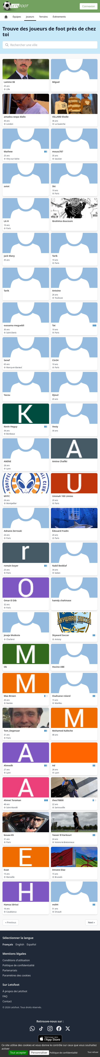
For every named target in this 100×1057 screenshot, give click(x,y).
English (20, 944)
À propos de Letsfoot (15, 991)
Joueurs (30, 16)
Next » (91, 922)
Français (8, 944)
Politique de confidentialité (18, 965)
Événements (59, 16)
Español (31, 944)
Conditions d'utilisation (16, 960)
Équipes (17, 16)
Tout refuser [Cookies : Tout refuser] (93, 1052)
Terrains (43, 16)
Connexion (88, 6)
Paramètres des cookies (17, 975)
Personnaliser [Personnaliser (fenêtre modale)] (39, 1052)
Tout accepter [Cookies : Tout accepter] (18, 1052)
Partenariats (10, 970)
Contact (7, 1001)
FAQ (5, 996)
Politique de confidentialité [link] (64, 1052)
